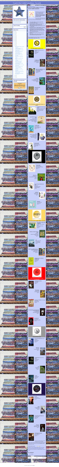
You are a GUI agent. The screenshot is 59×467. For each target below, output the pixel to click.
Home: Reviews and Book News (17, 21)
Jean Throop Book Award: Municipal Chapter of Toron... (19, 50)
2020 (15, 32)
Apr (15, 76)
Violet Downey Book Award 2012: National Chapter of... (19, 52)
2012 (30, 447)
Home (37, 457)
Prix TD (33, 449)
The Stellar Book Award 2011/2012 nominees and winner (19, 48)
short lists (35, 449)
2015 (15, 37)
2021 (15, 31)
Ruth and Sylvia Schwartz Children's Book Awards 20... (19, 73)
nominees (42, 448)
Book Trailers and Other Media (17, 22)
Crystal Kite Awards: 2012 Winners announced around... (19, 63)
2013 (15, 39)
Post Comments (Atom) (38, 460)
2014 (15, 38)
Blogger (34, 465)
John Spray (31, 448)
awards (32, 447)
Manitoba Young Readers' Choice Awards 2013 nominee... (19, 67)
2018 (15, 34)
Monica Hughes (39, 448)
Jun (15, 45)
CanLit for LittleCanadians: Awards (27, 3)
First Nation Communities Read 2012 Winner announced (19, 72)
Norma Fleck (29, 449)
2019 (15, 33)
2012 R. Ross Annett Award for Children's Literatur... (18, 53)
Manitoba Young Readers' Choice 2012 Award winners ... (19, 65)
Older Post (43, 457)
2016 (15, 36)
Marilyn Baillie (35, 448)
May (15, 75)
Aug (15, 43)
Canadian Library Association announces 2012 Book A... (18, 62)
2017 (15, 35)
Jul (15, 44)
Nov (15, 41)
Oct (15, 42)
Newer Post (30, 457)
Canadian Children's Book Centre (38, 447)
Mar (15, 77)
